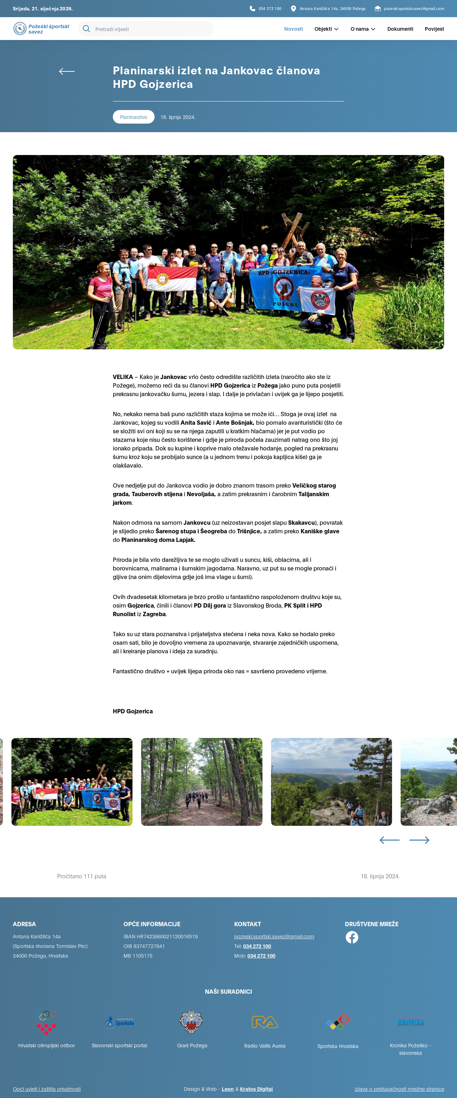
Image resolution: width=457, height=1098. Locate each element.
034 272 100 (257, 945)
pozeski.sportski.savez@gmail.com (274, 936)
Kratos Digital (256, 1088)
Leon (228, 1088)
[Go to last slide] (390, 840)
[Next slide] (419, 840)
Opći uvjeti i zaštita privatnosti (47, 1088)
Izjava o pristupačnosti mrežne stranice (399, 1088)
